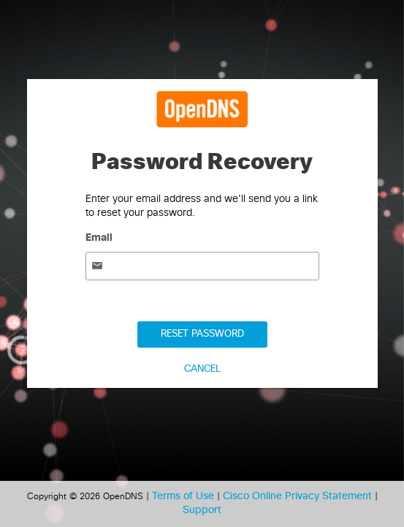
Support (202, 510)
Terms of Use (184, 496)
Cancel (202, 369)
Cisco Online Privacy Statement (299, 496)
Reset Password (202, 334)
